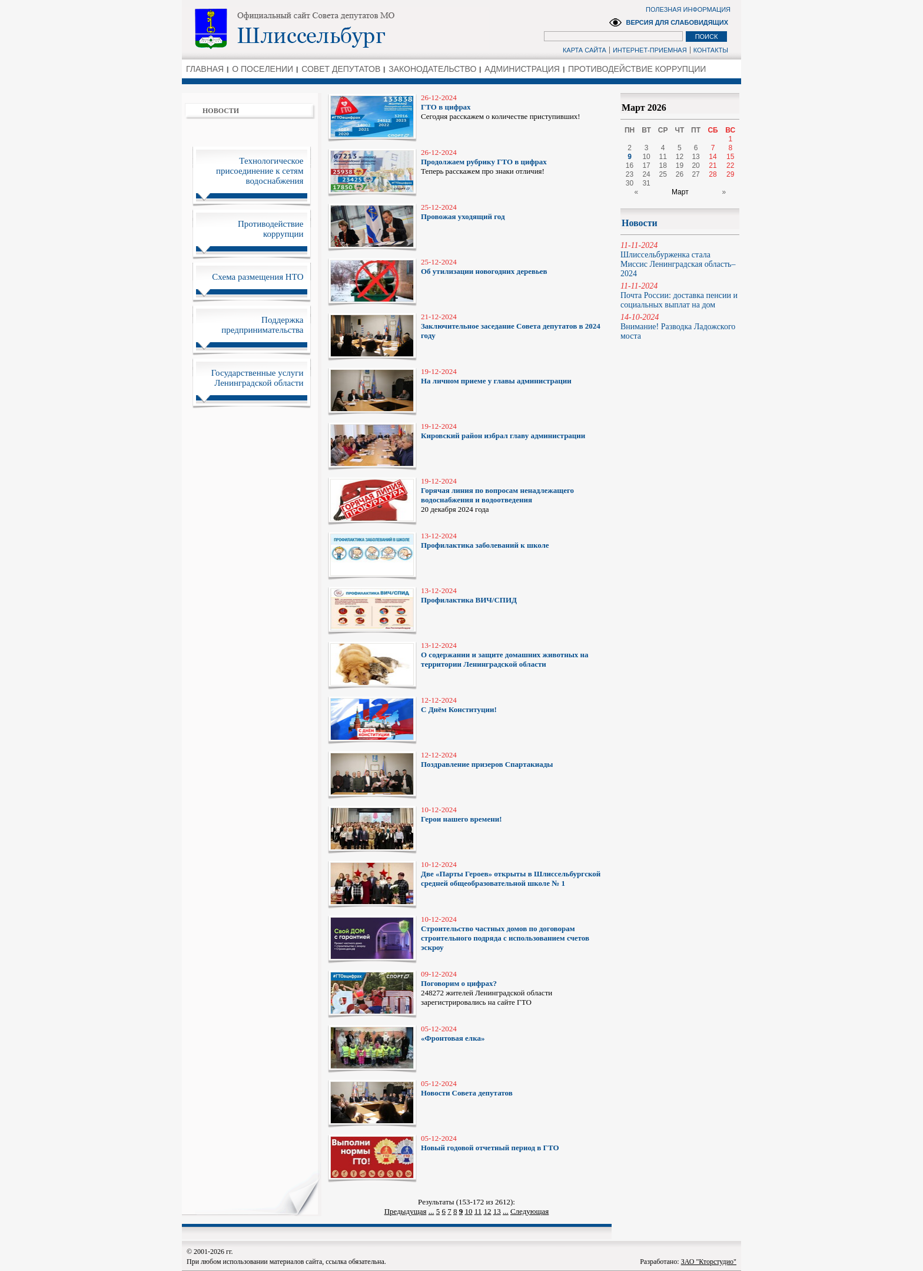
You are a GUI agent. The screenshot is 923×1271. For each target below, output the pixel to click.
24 (646, 174)
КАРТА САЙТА (584, 50)
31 (646, 183)
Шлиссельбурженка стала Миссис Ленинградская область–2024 (679, 259)
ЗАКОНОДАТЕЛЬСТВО (432, 69)
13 (497, 1211)
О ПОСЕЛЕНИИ (262, 69)
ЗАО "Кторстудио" (708, 1261)
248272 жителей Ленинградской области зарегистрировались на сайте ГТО (513, 988)
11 (478, 1211)
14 (712, 157)
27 (695, 174)
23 (629, 174)
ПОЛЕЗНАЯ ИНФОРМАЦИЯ (688, 9)
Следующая (529, 1211)
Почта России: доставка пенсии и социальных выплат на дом (679, 295)
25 (663, 174)
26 (679, 174)
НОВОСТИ (220, 111)
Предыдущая (405, 1211)
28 (712, 174)
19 (679, 165)
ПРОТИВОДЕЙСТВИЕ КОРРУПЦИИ (637, 69)
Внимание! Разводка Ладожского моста (679, 326)
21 (712, 165)
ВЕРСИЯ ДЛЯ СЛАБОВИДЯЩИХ (677, 22)
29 (730, 174)
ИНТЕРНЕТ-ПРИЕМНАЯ (650, 50)
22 (730, 165)
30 (629, 183)
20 (695, 165)
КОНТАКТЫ (710, 50)
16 (629, 165)
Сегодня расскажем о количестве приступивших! (513, 107)
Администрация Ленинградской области (335, 29)
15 (730, 157)
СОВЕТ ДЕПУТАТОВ (340, 69)
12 (487, 1211)
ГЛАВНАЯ (205, 69)
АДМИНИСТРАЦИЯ (522, 69)
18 (663, 165)
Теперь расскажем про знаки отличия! (513, 162)
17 (646, 165)
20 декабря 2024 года (513, 495)
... (431, 1211)
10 (468, 1211)
